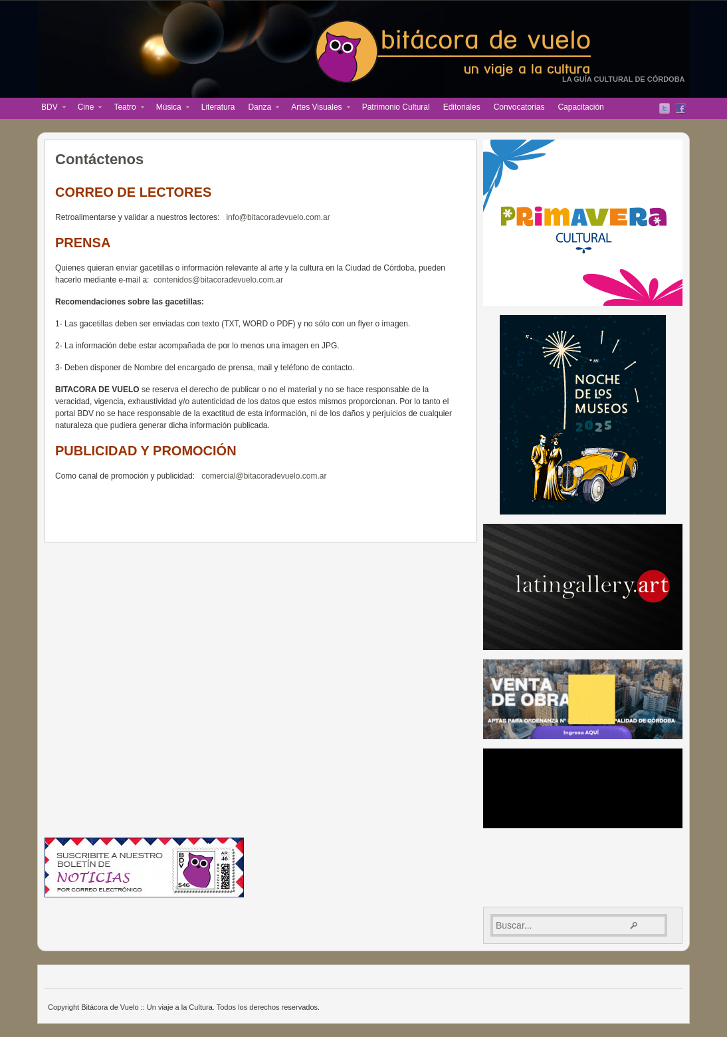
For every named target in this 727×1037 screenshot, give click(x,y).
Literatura (218, 107)
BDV (50, 108)
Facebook (680, 108)
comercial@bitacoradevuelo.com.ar (263, 476)
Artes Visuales (317, 108)
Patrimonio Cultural (396, 107)
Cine (86, 108)
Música (169, 108)
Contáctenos (99, 159)
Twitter (664, 108)
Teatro (125, 108)
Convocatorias (519, 107)
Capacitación (580, 107)
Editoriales (461, 107)
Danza (260, 108)
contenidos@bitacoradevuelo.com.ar (218, 280)
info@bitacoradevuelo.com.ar (278, 217)
